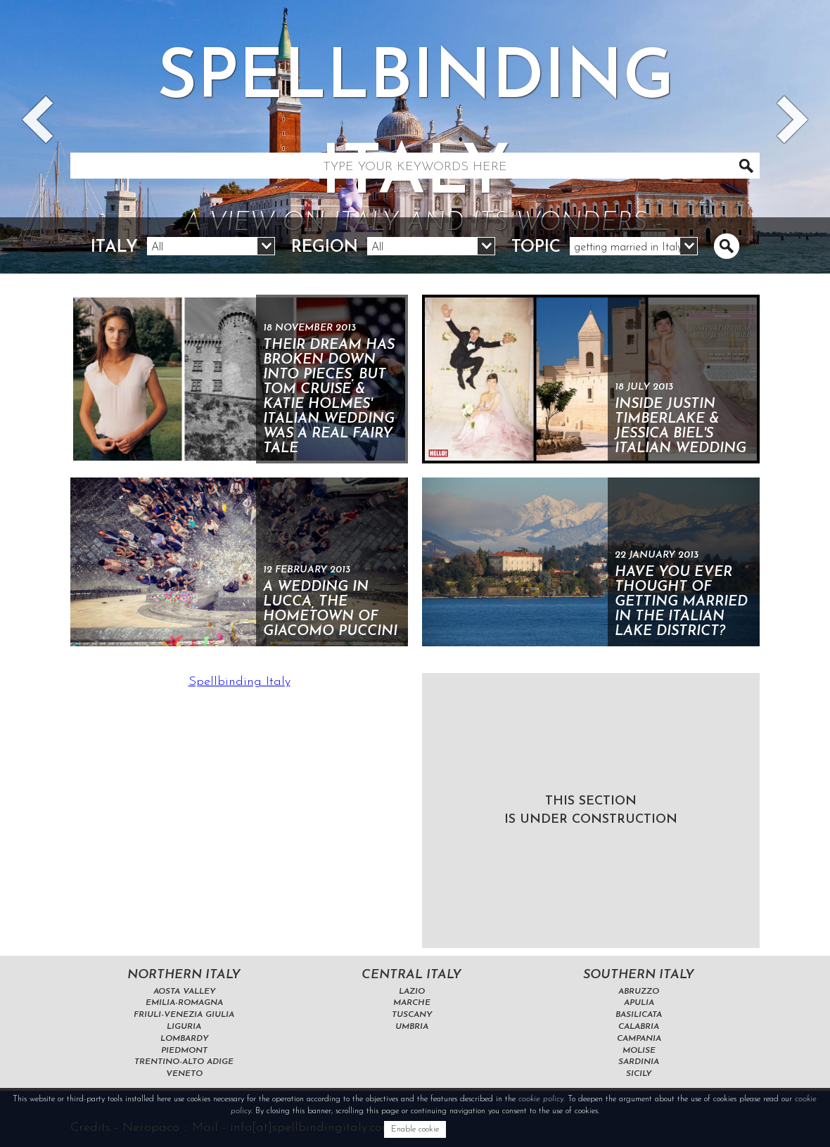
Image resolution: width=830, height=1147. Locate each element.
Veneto (184, 1074)
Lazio (412, 991)
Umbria (411, 1027)
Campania (639, 1038)
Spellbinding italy (415, 143)
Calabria (638, 1027)
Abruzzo (638, 991)
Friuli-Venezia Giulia (184, 1015)
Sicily (638, 1074)
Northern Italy (184, 975)
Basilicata (638, 1015)
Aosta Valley (184, 991)
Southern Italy (638, 975)
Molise (639, 1050)
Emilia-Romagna (184, 1003)
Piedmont (184, 1050)
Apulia (639, 1003)
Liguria (184, 1027)
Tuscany (412, 1015)
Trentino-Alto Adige (184, 1062)
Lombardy (184, 1038)
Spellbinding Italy (239, 681)
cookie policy (540, 1099)
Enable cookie (415, 1129)
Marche (411, 1003)
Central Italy (411, 975)
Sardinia (638, 1062)
